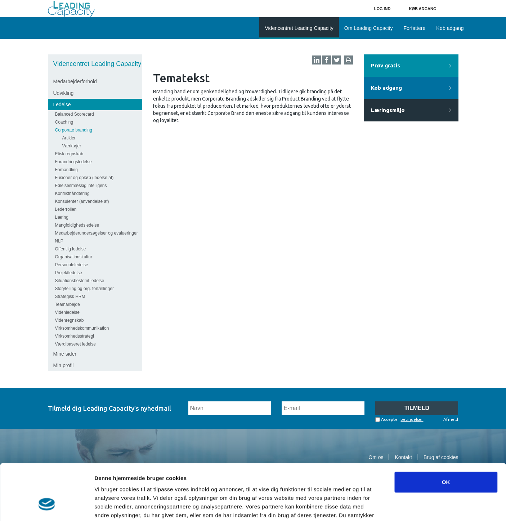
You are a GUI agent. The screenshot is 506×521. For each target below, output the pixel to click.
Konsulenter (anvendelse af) (82, 201)
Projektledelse (68, 272)
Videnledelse (67, 312)
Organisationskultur (73, 256)
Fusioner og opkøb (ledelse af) (84, 177)
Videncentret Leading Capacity (97, 64)
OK (446, 436)
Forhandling (66, 169)
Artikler (69, 138)
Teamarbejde (67, 304)
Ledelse (62, 104)
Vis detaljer (374, 507)
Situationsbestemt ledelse (79, 280)
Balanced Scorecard (74, 114)
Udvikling (63, 93)
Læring (61, 217)
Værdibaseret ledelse (75, 344)
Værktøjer (71, 145)
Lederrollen (66, 209)
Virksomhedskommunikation (82, 328)
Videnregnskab (69, 320)
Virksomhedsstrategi (74, 336)
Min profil (63, 365)
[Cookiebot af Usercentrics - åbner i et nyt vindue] (46, 507)
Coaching (64, 122)
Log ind (382, 8)
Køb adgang (422, 8)
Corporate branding (73, 130)
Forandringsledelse (73, 161)
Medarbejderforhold (75, 81)
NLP (59, 241)
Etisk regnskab (69, 153)
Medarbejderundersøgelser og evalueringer (96, 233)
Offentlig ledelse (70, 248)
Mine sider (65, 354)
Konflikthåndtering (72, 193)
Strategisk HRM (70, 296)
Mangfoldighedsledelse (77, 225)
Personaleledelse (71, 264)
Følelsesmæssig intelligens (81, 185)
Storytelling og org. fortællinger (84, 288)
